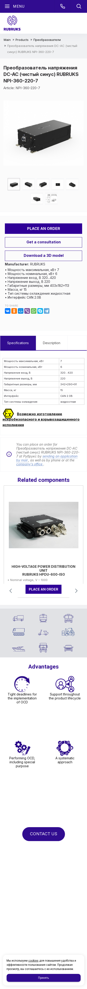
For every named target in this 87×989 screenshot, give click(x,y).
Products (22, 40)
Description (51, 343)
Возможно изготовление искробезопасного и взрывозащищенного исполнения (41, 419)
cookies (33, 960)
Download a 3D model (44, 255)
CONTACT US (43, 833)
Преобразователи (47, 40)
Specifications (18, 343)
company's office (29, 464)
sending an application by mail (46, 458)
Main (7, 40)
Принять (43, 977)
